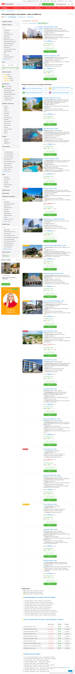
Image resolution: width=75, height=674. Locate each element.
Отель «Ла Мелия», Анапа (50, 504)
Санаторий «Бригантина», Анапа (51, 475)
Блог (41, 1)
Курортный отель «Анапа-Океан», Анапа (53, 219)
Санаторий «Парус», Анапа (50, 331)
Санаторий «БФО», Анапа (50, 560)
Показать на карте (44, 23)
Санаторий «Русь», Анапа (50, 359)
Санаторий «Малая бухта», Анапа (52, 97)
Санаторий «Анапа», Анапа (50, 529)
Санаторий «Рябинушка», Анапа (51, 419)
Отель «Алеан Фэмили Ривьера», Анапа (53, 301)
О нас (66, 1)
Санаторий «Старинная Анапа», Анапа (53, 273)
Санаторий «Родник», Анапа (50, 128)
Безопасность (61, 1)
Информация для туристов (33, 1)
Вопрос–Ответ (46, 1)
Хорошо (70, 670)
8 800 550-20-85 (10, 309)
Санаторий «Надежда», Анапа (51, 158)
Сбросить (35, 20)
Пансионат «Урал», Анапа (50, 188)
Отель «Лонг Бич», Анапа (50, 449)
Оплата (24, 1)
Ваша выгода (53, 1)
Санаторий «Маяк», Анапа (50, 388)
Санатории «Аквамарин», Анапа (51, 55)
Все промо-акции (6, 284)
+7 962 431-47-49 (10, 312)
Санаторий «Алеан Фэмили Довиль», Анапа (54, 245)
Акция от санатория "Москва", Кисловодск (9, 278)
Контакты (71, 1)
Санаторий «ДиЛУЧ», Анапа (50, 26)
